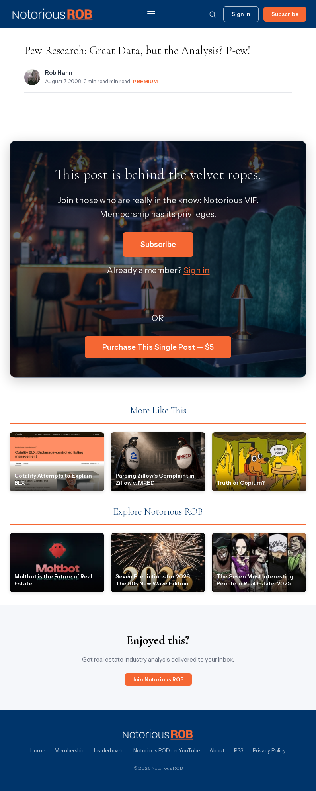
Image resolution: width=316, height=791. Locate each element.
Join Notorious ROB (158, 679)
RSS (238, 750)
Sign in (196, 270)
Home (37, 750)
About (216, 750)
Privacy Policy (269, 750)
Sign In (241, 14)
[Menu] (151, 14)
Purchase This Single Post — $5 (158, 347)
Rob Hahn (58, 72)
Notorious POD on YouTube (166, 750)
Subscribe (284, 14)
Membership (69, 750)
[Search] (212, 14)
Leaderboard (109, 750)
